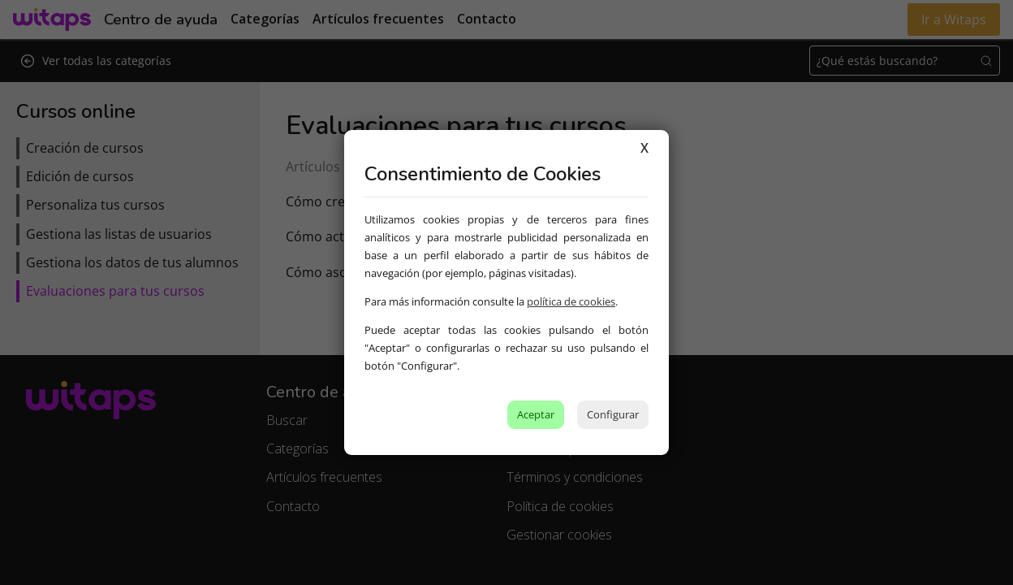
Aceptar (535, 414)
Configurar (613, 414)
